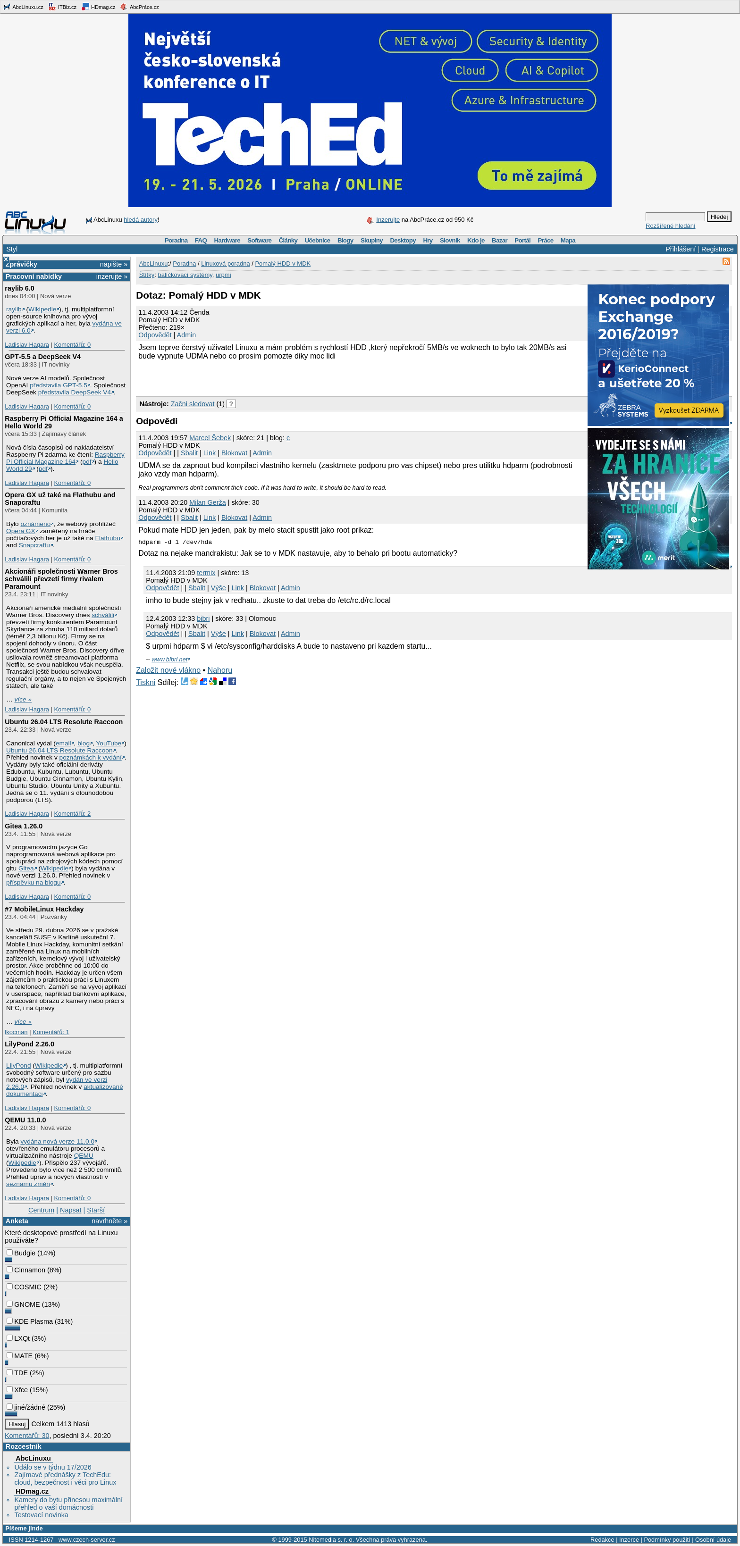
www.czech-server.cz (87, 1539)
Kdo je (476, 240)
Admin (186, 335)
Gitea (26, 868)
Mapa (568, 240)
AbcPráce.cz (139, 6)
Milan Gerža (207, 502)
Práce (545, 240)
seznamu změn (28, 1183)
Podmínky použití (667, 1539)
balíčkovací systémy (185, 274)
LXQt (18, 1338)
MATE (20, 1356)
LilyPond (18, 1065)
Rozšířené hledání (671, 225)
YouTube (108, 743)
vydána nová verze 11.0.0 (57, 1141)
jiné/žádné (26, 1407)
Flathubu (107, 538)
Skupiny (372, 240)
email (63, 743)
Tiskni (145, 682)
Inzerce (629, 1539)
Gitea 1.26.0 (23, 826)
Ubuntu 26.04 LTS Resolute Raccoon (64, 722)
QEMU (83, 1155)
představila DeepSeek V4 (74, 392)
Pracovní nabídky (34, 276)
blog (83, 743)
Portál (522, 240)
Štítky (147, 274)
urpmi (223, 274)
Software (259, 240)
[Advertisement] (246, 377)
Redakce (602, 1539)
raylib (14, 309)
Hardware (227, 240)
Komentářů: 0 (72, 344)
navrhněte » (109, 1221)
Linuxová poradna (225, 263)
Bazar (499, 240)
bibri (203, 618)
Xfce (17, 1390)
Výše (218, 588)
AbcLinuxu (33, 1458)
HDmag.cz (98, 6)
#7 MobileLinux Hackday (44, 909)
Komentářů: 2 (72, 813)
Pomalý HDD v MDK (283, 263)
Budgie (21, 1253)
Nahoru (220, 670)
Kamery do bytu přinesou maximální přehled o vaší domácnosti (68, 1503)
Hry (427, 240)
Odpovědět (154, 335)
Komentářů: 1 (51, 1032)
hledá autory (141, 219)
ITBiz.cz (62, 6)
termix (206, 573)
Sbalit (189, 453)
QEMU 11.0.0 (25, 1120)
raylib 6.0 (19, 288)
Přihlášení (680, 249)
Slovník (450, 240)
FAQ (201, 240)
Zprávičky (21, 264)
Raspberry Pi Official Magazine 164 (65, 458)
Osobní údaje (713, 1539)
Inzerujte (388, 219)
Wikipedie (42, 309)
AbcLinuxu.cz (23, 6)
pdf (87, 461)
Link (209, 453)
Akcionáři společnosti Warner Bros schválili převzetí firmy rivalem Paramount (61, 579)
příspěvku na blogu (33, 882)
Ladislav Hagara (27, 344)
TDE (17, 1373)
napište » (113, 264)
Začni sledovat (193, 404)
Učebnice (317, 240)
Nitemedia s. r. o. (331, 1539)
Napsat (71, 1210)
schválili (103, 614)
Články (288, 240)
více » (23, 699)
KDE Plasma (30, 1321)
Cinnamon (26, 1270)
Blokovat (234, 453)
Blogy (345, 240)
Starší (96, 1210)
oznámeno (35, 523)
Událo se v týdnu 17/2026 (52, 1467)
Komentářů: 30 (27, 1435)
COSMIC (24, 1287)
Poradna (176, 240)
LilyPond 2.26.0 (29, 1044)
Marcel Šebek (210, 438)
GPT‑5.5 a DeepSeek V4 (43, 356)
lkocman (16, 1032)
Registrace (717, 249)
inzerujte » (111, 276)
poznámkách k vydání (90, 757)
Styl (11, 249)
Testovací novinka (41, 1515)
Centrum (41, 1210)
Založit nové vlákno (168, 670)
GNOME (23, 1304)
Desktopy (403, 240)
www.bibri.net (169, 659)
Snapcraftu (34, 545)
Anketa (17, 1221)
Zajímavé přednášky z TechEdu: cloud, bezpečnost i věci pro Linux (65, 1478)
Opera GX (20, 531)
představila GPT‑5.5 (58, 385)
